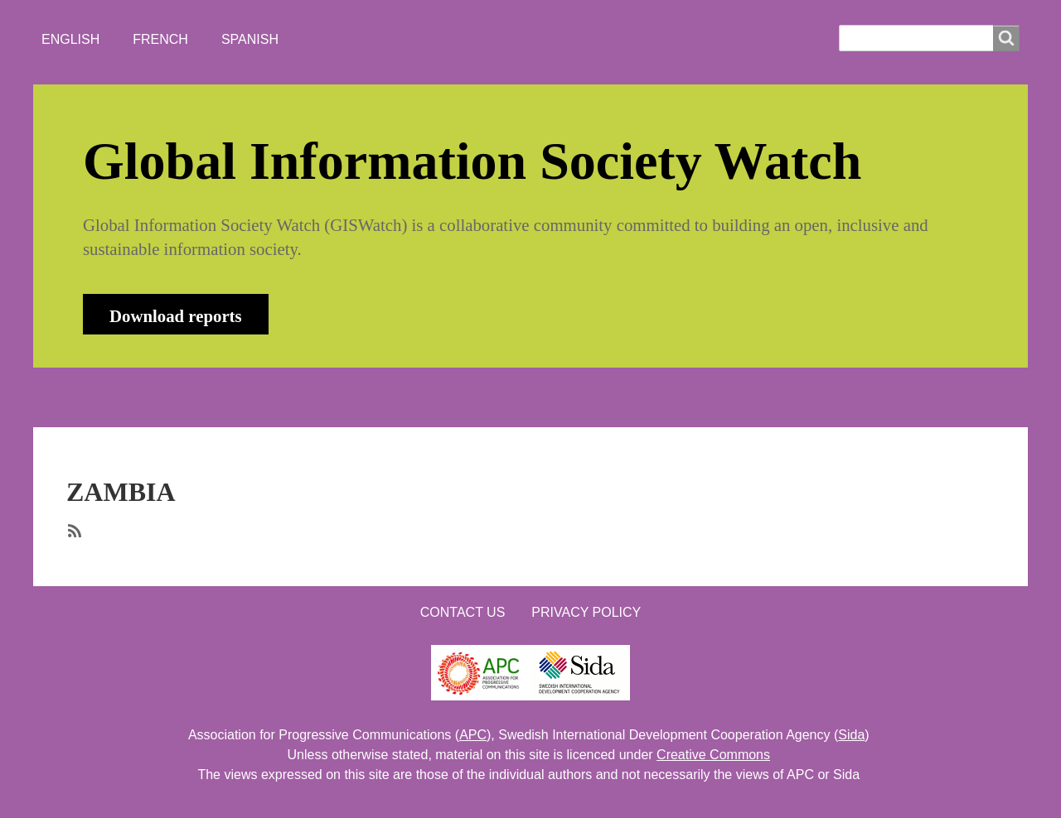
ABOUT (178, 397)
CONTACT (508, 397)
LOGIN (597, 397)
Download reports (175, 315)
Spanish (250, 39)
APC (473, 735)
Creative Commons (713, 755)
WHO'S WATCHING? (377, 397)
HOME (99, 397)
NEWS (258, 397)
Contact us (463, 612)
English (70, 39)
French (160, 39)
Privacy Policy (586, 612)
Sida (851, 735)
